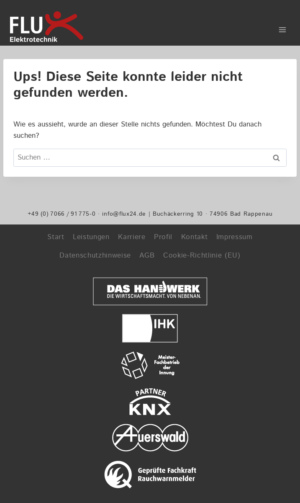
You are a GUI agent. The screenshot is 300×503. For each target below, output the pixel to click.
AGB (146, 255)
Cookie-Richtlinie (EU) (202, 255)
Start (55, 237)
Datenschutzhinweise (95, 255)
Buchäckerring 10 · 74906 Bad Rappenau (212, 213)
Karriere (131, 237)
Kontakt (194, 237)
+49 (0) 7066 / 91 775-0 (62, 213)
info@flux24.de (124, 213)
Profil (163, 237)
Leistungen (91, 237)
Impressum (234, 237)
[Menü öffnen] (282, 27)
